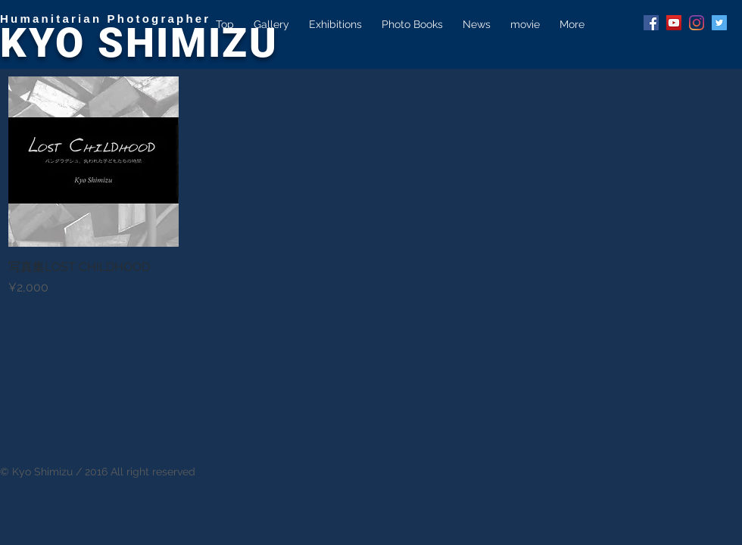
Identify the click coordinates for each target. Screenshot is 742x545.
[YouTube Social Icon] (673, 22)
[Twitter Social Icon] (719, 22)
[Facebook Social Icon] (651, 22)
